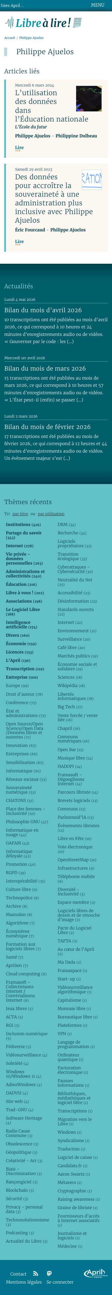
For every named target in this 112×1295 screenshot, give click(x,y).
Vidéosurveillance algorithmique (75, 989)
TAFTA (67, 941)
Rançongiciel (22, 1182)
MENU (97, 5)
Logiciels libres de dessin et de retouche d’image (79, 915)
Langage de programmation (76, 1044)
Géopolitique (21, 1152)
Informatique (23, 771)
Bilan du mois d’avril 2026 (43, 310)
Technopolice (22, 897)
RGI (12, 1025)
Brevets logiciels (78, 800)
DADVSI (17, 1093)
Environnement (77, 630)
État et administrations (26, 713)
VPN (65, 1033)
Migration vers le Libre (75, 1121)
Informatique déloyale (19, 854)
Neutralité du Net (75, 582)
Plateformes (72, 1025)
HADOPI (70, 766)
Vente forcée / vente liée (78, 718)
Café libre (71, 647)
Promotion (21, 864)
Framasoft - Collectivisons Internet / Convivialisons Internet (20, 991)
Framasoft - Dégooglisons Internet (71, 779)
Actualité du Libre (26, 1241)
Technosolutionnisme (27, 1222)
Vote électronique (75, 849)
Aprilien (17, 965)
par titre (20, 513)
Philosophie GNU (27, 821)
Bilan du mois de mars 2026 (45, 368)
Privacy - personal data (24, 1209)
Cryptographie (75, 1191)
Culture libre (21, 889)
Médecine (70, 1246)
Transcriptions (75, 1111)
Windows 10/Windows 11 (23, 1074)
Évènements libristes (78, 828)
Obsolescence (22, 1144)
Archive (16, 906)
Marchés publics (78, 656)
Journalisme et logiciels (72, 1236)
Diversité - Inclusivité (71, 892)
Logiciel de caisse (78, 1157)
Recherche (72, 533)
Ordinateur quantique (70, 1057)
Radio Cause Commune (19, 1133)
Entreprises (21, 753)
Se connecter (60, 1282)
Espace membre (76, 902)
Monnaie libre (74, 1008)
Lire (19, 148)
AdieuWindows (24, 1084)
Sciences (70, 677)
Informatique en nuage (22, 832)
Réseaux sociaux (26, 779)
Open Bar (71, 749)
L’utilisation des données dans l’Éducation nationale (51, 105)
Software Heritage (24, 1120)
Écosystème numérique (20, 933)
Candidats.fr (73, 1165)
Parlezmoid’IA (76, 817)
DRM (67, 524)
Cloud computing (26, 973)
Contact (18, 1274)
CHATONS (20, 800)
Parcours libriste (78, 792)
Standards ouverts (76, 612)
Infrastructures (76, 868)
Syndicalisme (74, 1140)
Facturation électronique (73, 1070)
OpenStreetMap (77, 859)
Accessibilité (74, 592)
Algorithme (20, 923)
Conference (21, 702)
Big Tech (70, 706)
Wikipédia (71, 685)
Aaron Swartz (74, 1174)
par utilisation (51, 513)
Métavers (70, 1182)
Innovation (21, 745)
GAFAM (17, 843)
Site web (17, 1101)
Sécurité (17, 1198)
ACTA (14, 1017)
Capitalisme (72, 1000)
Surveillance (74, 639)
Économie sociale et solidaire (77, 666)
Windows (70, 1132)
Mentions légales (24, 1282)
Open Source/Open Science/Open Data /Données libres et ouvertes (24, 730)
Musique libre (75, 758)
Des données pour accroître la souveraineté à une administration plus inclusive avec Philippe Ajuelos (54, 198)
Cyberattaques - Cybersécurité (75, 569)
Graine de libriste (78, 1207)
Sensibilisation (25, 762)
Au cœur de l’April (76, 951)
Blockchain (20, 1190)
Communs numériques (73, 739)
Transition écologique (72, 556)
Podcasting (20, 1232)
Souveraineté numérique (21, 790)
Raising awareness (79, 1199)
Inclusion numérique (26, 1036)
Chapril (69, 728)
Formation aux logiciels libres (23, 946)
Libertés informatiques (75, 696)
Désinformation (77, 601)
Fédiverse (18, 1046)
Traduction (71, 1149)
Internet (70, 622)
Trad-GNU (19, 1109)
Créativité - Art (24, 1160)
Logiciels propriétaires (74, 543)
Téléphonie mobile (76, 879)
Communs (71, 809)
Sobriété (17, 1063)
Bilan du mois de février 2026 (47, 427)
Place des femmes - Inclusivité (25, 811)
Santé (14, 957)
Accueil (9, 38)
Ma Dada (69, 962)
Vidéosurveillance (26, 1055)
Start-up (69, 979)
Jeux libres (19, 1008)
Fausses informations (73, 1083)
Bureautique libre (78, 1017)
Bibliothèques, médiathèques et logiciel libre (74, 1098)
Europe (17, 685)
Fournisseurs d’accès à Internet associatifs (78, 1220)
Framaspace (72, 970)
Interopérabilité (25, 881)
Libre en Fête (74, 838)
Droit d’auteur (24, 694)
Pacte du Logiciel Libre (74, 930)
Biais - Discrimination (24, 1171)
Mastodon (19, 914)
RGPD (16, 872)
